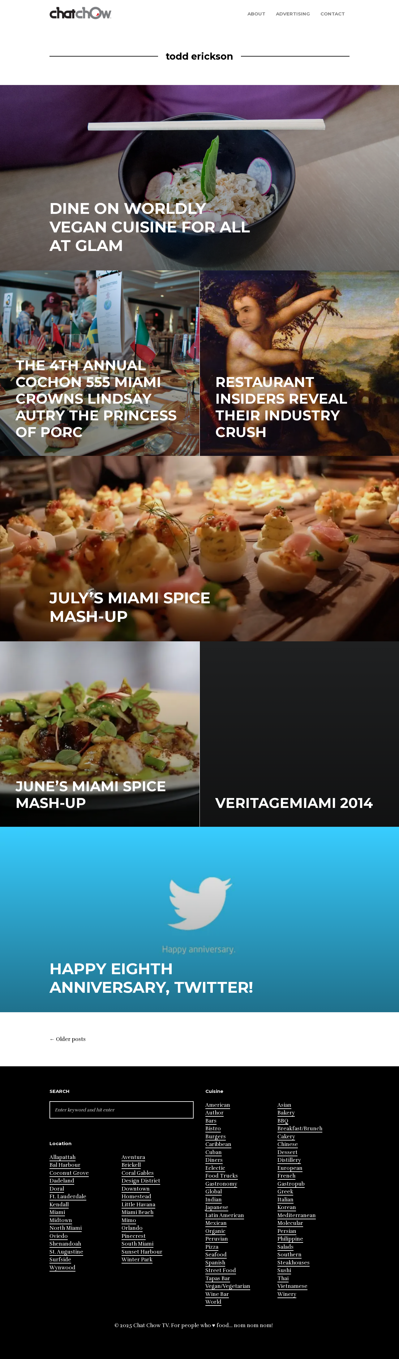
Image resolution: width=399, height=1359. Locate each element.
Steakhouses (293, 1262)
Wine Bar (217, 1294)
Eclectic (215, 1168)
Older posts (67, 1039)
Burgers (215, 1136)
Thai (283, 1278)
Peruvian (216, 1239)
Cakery (286, 1136)
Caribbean (218, 1144)
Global (213, 1191)
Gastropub (291, 1184)
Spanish (215, 1262)
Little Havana (138, 1204)
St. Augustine (66, 1252)
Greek (285, 1191)
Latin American (224, 1215)
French (286, 1176)
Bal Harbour (64, 1165)
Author (214, 1113)
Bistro (213, 1128)
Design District (141, 1181)
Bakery (286, 1113)
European (289, 1168)
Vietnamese (292, 1286)
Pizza (211, 1247)
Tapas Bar (217, 1278)
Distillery (289, 1160)
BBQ (282, 1121)
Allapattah (62, 1157)
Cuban (213, 1152)
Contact (332, 14)
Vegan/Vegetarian (227, 1286)
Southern (289, 1254)
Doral (56, 1189)
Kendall (59, 1204)
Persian (286, 1231)
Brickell (131, 1165)
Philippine (290, 1239)
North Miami (65, 1228)
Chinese (287, 1144)
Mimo (129, 1220)
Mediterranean (296, 1215)
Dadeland (61, 1181)
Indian (213, 1199)
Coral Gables (138, 1173)
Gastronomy (221, 1184)
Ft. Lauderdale (67, 1196)
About (256, 14)
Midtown (60, 1220)
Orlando (132, 1228)
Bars (211, 1121)
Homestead (136, 1196)
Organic (215, 1231)
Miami (57, 1212)
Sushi (284, 1270)
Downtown (136, 1189)
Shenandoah (65, 1244)
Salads (285, 1247)
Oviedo (58, 1236)
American (217, 1105)
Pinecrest (134, 1236)
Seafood (216, 1254)
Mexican (216, 1223)
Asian (284, 1105)
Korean (286, 1207)
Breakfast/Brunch (299, 1128)
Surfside (60, 1259)
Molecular (290, 1223)
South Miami (137, 1244)
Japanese (216, 1207)
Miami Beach (137, 1212)
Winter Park (137, 1259)
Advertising (293, 14)
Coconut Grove (69, 1173)
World (213, 1302)
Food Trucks (221, 1176)
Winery (286, 1294)
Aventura (133, 1157)
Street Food (220, 1270)
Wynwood (62, 1267)
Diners (214, 1160)
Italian (285, 1199)
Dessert (287, 1152)
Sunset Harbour (142, 1252)
